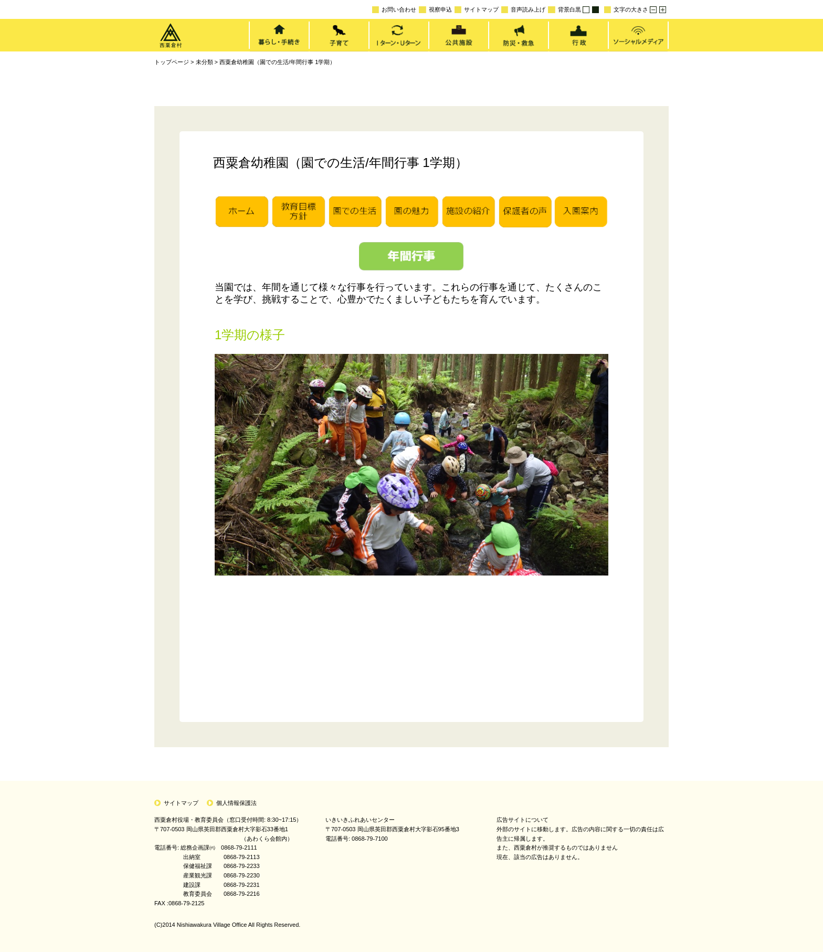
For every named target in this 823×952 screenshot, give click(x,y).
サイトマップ (477, 9)
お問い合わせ (394, 9)
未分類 (204, 62)
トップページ (171, 62)
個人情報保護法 (236, 803)
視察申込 (435, 9)
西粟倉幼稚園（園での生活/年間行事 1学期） (277, 62)
